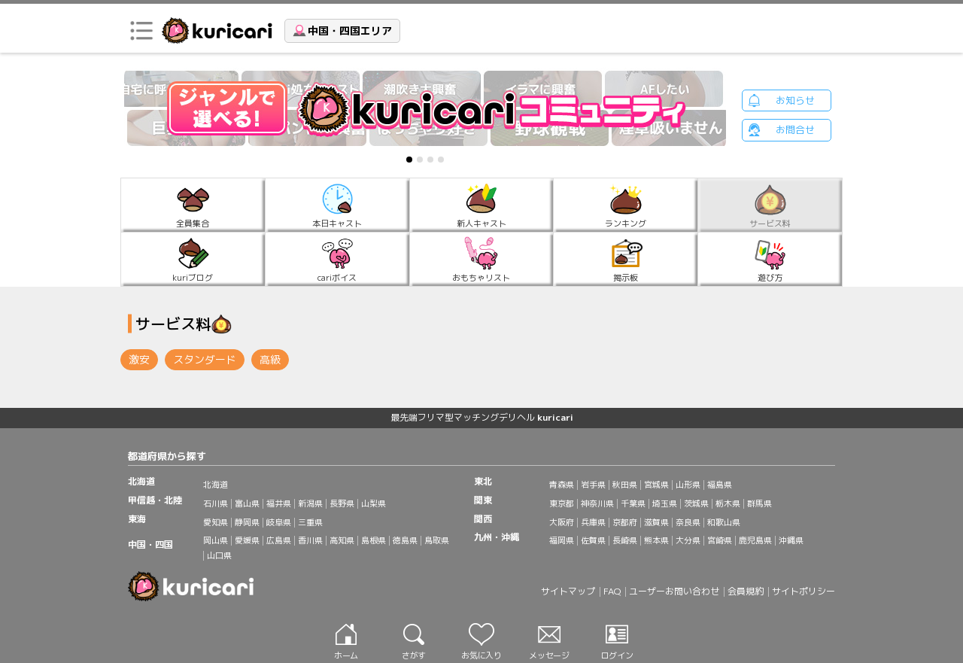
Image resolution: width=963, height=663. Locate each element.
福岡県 (561, 540)
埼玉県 (664, 503)
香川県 (310, 540)
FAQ (612, 591)
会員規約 (746, 591)
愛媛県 (247, 540)
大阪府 (561, 522)
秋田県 (624, 485)
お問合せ (795, 130)
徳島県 (405, 540)
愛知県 (215, 522)
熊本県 (656, 540)
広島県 (278, 540)
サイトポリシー (803, 591)
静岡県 (247, 522)
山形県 (688, 485)
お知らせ (795, 100)
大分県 (688, 540)
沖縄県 (791, 540)
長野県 (342, 503)
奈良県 (688, 522)
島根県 (373, 540)
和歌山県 (723, 522)
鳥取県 (436, 540)
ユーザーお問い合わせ (674, 591)
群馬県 (759, 503)
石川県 (215, 503)
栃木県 (727, 503)
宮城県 (656, 485)
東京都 (561, 503)
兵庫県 (593, 522)
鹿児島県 (755, 540)
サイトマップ (568, 591)
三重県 (310, 522)
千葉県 (633, 503)
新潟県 (310, 503)
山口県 (219, 555)
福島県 (719, 485)
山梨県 (373, 503)
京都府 (624, 522)
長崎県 (624, 540)
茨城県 (696, 503)
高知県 (342, 540)
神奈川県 (597, 503)
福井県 (278, 503)
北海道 (215, 485)
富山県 (247, 503)
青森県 (561, 485)
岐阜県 (278, 522)
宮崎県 (719, 540)
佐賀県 (593, 540)
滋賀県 (656, 522)
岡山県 (215, 540)
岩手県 (593, 485)
